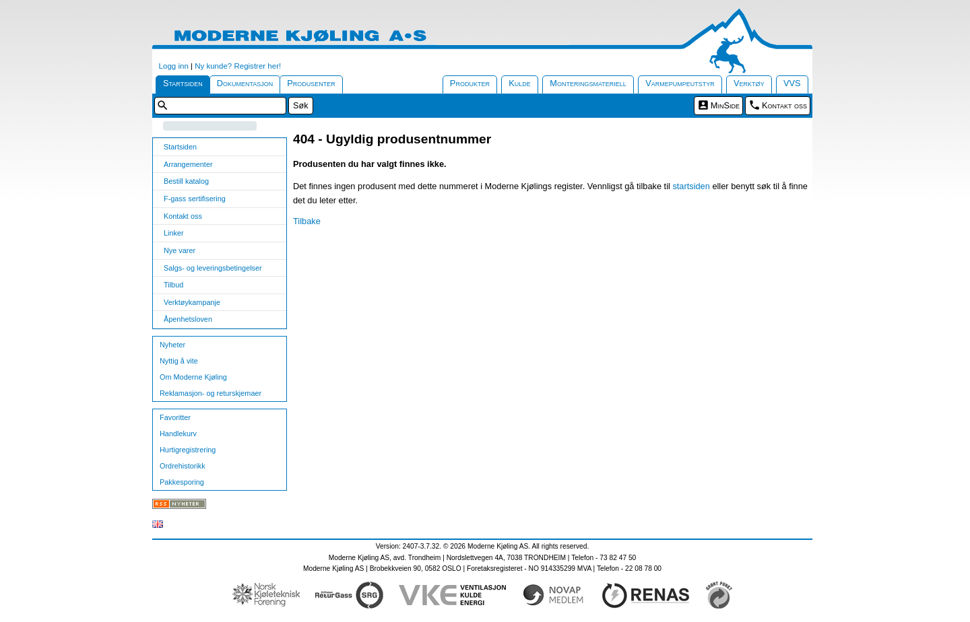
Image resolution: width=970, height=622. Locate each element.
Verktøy (749, 83)
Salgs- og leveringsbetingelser (213, 268)
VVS (792, 83)
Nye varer (179, 250)
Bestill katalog (186, 181)
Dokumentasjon (245, 83)
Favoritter (175, 417)
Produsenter (311, 83)
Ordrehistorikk (182, 466)
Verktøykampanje (192, 302)
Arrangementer (188, 164)
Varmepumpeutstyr (680, 83)
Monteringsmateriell (588, 83)
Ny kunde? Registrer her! (238, 66)
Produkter (470, 83)
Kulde (520, 83)
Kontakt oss (784, 105)
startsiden (690, 186)
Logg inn (174, 66)
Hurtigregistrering (188, 450)
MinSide (725, 105)
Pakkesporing (182, 482)
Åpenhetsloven (188, 319)
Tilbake (307, 221)
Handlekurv (178, 433)
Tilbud (173, 285)
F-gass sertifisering (195, 199)
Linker (174, 233)
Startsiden (183, 83)
